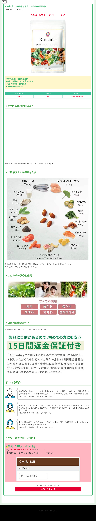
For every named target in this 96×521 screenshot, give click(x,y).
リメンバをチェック (48, 489)
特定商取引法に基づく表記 (48, 511)
